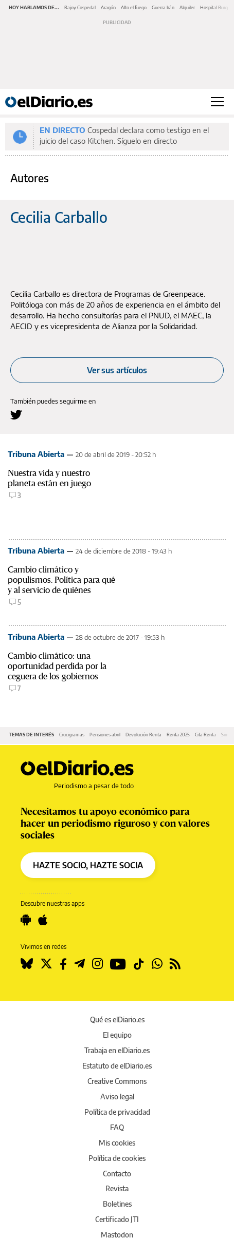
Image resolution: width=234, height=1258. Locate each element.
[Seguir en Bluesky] (27, 964)
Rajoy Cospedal (80, 7)
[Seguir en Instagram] (97, 964)
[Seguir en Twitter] (46, 964)
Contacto (117, 1173)
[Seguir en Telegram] (79, 964)
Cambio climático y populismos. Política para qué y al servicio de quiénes (61, 580)
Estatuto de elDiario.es (117, 1065)
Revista (117, 1188)
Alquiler (187, 7)
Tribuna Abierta (36, 454)
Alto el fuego (134, 7)
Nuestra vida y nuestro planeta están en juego (49, 478)
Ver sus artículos (117, 370)
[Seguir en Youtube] (118, 963)
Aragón (108, 7)
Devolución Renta (143, 734)
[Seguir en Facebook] (63, 963)
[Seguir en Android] (26, 920)
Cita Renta (205, 734)
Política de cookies (117, 1158)
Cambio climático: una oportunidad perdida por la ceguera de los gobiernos (57, 666)
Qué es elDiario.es (117, 1019)
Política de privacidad (117, 1112)
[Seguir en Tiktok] (139, 963)
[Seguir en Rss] (175, 964)
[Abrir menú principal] (217, 101)
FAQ (117, 1127)
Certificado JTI (117, 1219)
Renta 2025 (178, 734)
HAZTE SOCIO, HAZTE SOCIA (88, 865)
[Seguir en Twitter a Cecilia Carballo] (16, 415)
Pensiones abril (104, 734)
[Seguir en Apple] (42, 920)
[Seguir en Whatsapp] (157, 964)
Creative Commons (117, 1081)
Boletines (117, 1203)
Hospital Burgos (216, 7)
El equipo (117, 1035)
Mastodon (117, 1234)
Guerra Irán (163, 7)
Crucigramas (71, 734)
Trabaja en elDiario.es (117, 1050)
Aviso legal (117, 1096)
